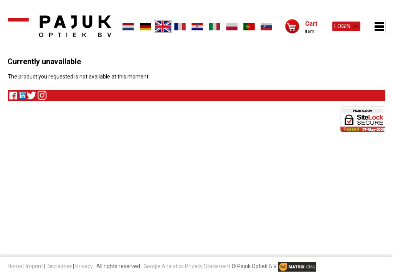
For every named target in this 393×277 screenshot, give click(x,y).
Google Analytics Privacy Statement (187, 266)
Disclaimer (59, 266)
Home (15, 266)
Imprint (34, 266)
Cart (311, 23)
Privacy (84, 266)
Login (342, 26)
